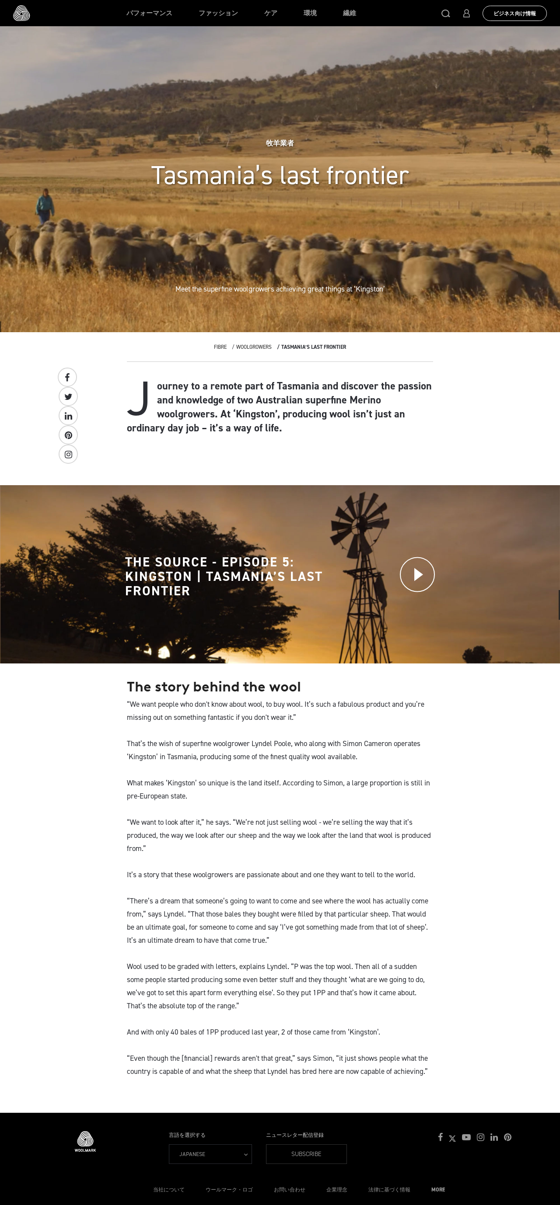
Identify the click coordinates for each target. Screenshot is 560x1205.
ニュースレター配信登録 (295, 1135)
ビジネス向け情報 (515, 13)
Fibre (220, 347)
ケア (270, 13)
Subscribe (306, 1154)
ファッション (218, 13)
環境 (310, 13)
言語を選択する (187, 1135)
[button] (445, 13)
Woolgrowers (254, 347)
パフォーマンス (149, 13)
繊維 (349, 13)
